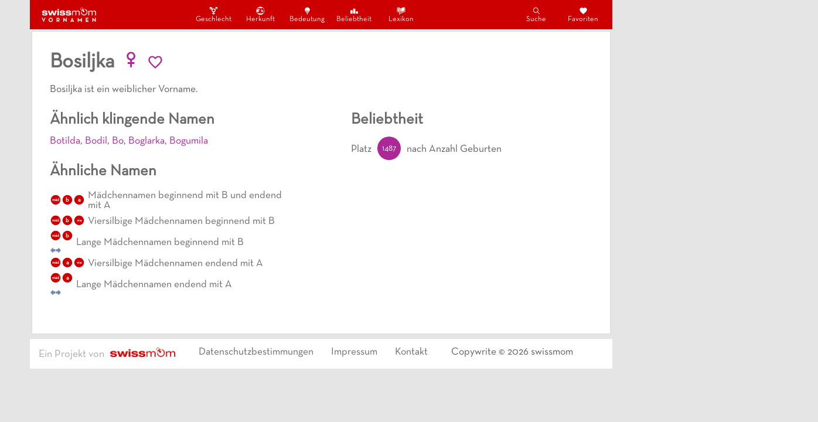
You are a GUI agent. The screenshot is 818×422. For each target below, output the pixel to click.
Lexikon (401, 14)
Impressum (354, 352)
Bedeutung (307, 14)
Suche (536, 14)
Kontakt (411, 352)
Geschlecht (213, 14)
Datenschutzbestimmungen (256, 352)
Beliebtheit (353, 14)
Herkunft (260, 14)
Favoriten (583, 14)
